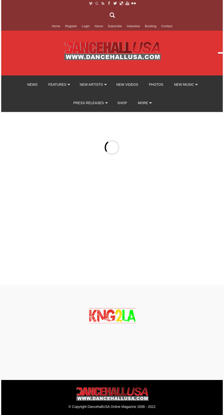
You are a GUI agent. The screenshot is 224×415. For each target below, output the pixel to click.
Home (56, 26)
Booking (151, 26)
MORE (143, 103)
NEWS (32, 84)
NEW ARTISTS (91, 84)
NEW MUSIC (184, 84)
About (99, 26)
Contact (166, 26)
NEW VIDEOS (127, 84)
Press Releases (88, 103)
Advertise (133, 26)
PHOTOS (156, 84)
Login (86, 26)
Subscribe (115, 26)
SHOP (122, 103)
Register (71, 26)
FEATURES (57, 84)
